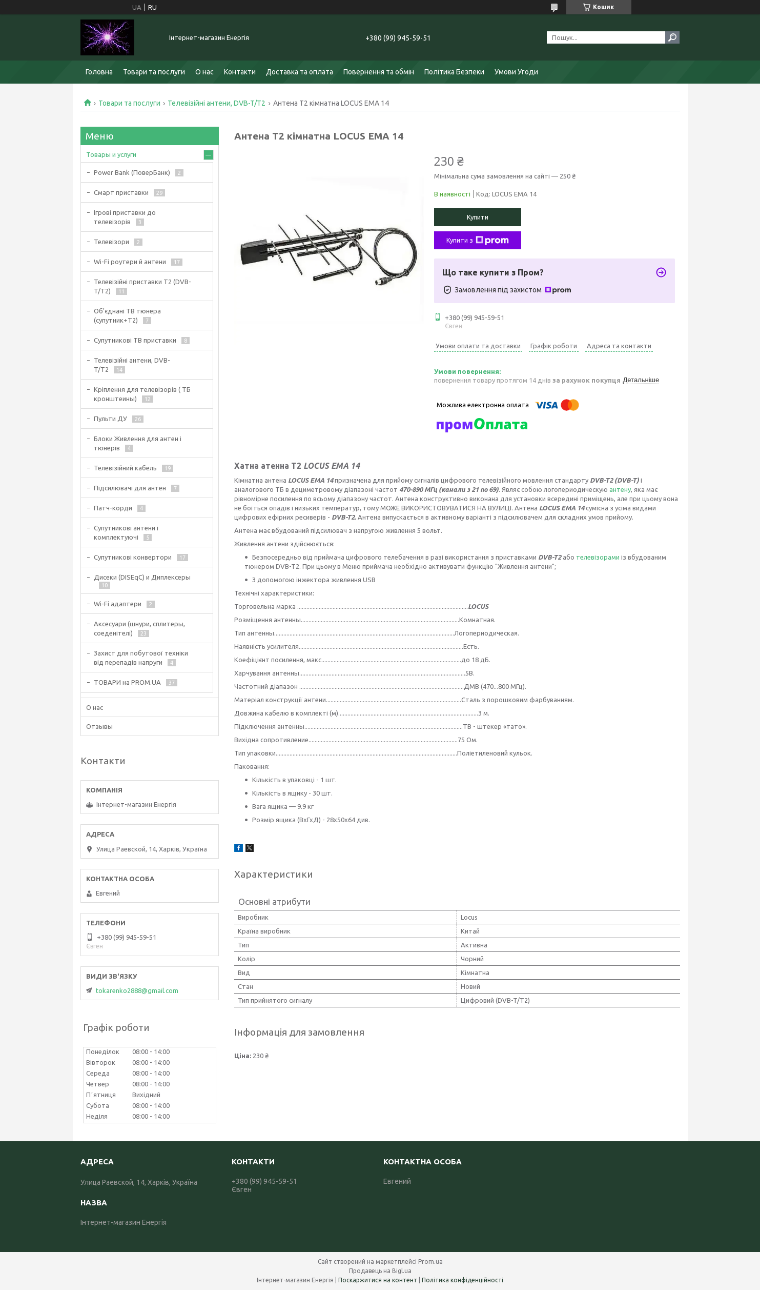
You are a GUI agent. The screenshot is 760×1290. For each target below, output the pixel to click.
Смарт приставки (121, 192)
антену (620, 489)
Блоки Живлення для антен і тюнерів (137, 443)
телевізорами (598, 557)
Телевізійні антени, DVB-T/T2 (216, 103)
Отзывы (99, 726)
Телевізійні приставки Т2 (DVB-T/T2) (142, 286)
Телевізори (111, 241)
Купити (477, 217)
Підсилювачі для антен (130, 487)
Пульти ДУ (110, 418)
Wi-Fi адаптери (117, 603)
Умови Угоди (516, 72)
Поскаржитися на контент (377, 1280)
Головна (99, 72)
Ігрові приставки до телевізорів (125, 217)
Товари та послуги (154, 72)
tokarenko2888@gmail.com (137, 990)
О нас (204, 72)
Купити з (477, 240)
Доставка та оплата (299, 72)
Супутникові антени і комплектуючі (126, 532)
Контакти (240, 72)
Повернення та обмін (378, 72)
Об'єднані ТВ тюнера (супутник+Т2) (127, 315)
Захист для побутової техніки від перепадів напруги (141, 657)
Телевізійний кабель (125, 467)
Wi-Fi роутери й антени (130, 261)
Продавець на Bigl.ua (380, 1270)
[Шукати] (672, 37)
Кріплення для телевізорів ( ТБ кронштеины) (142, 394)
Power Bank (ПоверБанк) (132, 172)
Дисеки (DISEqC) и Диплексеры (142, 577)
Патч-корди (113, 507)
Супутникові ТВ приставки (135, 340)
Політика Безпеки (454, 72)
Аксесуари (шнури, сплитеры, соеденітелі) (139, 628)
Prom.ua (430, 1261)
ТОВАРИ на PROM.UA (127, 682)
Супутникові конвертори (133, 557)
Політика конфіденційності (462, 1280)
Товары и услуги (111, 154)
